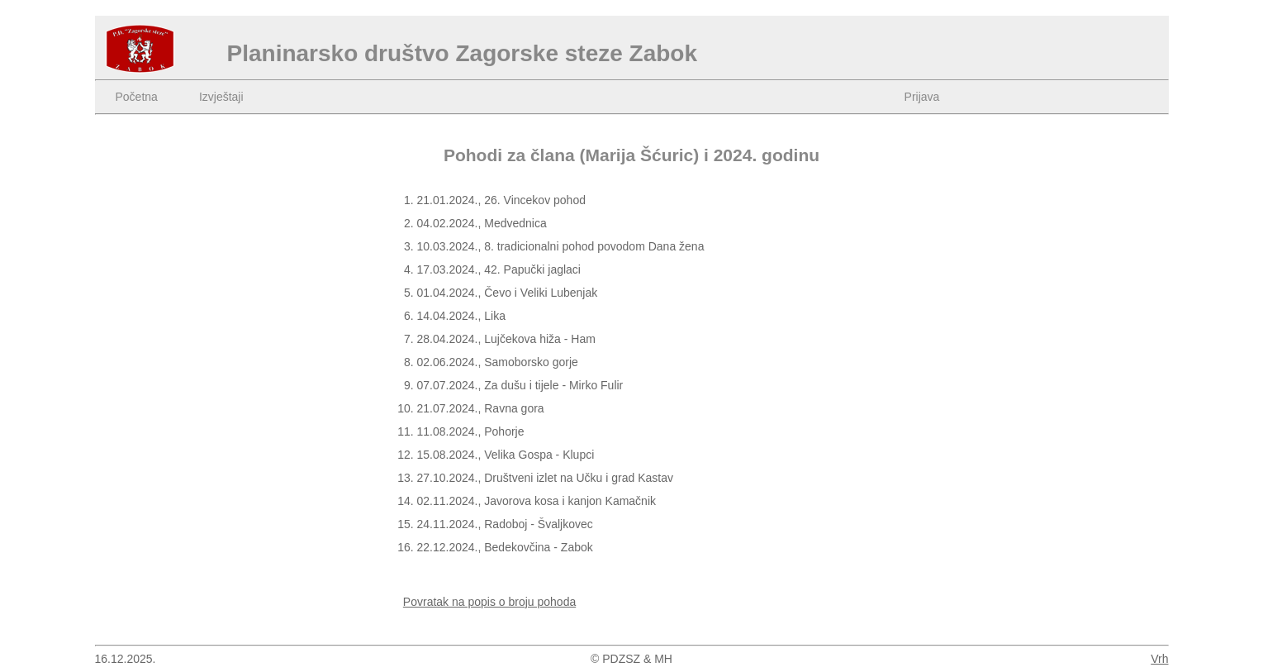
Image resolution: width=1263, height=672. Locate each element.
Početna (137, 96)
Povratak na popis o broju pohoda (489, 601)
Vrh (1159, 658)
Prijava (922, 96)
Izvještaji (221, 96)
